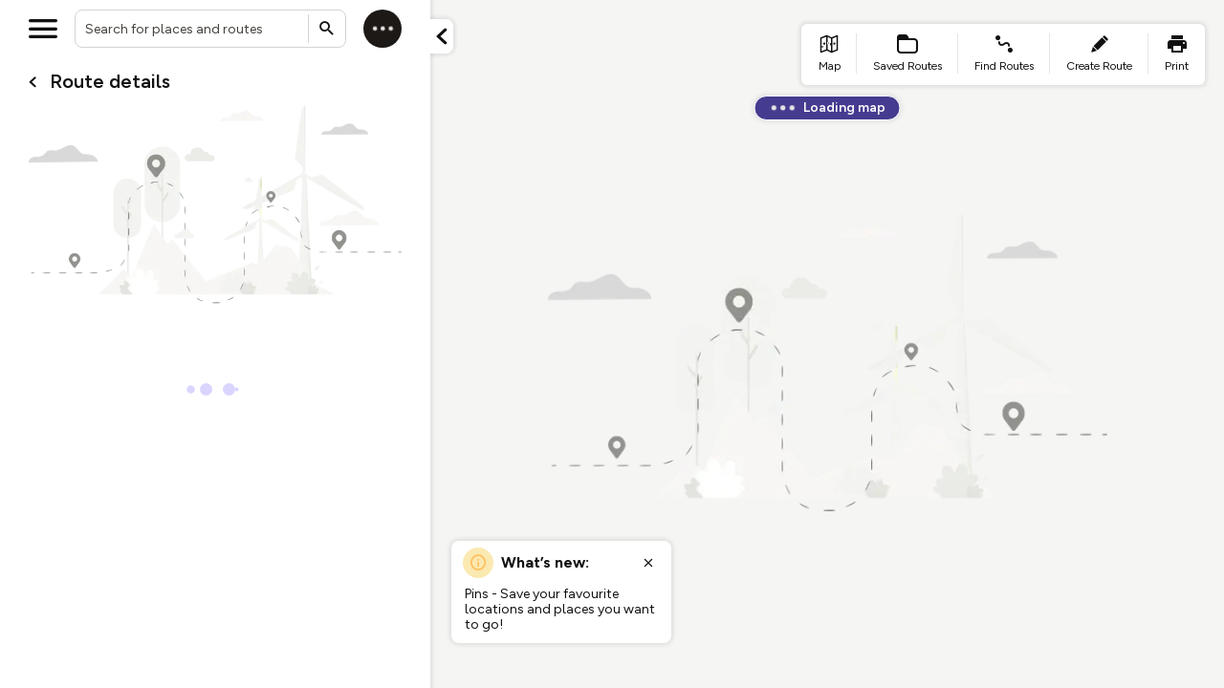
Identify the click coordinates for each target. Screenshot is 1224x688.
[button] (441, 36)
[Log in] (382, 29)
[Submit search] (327, 28)
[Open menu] (43, 29)
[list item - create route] (1099, 54)
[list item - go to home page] (829, 54)
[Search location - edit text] (210, 29)
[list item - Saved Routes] (907, 54)
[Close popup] (648, 563)
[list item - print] (1176, 54)
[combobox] (210, 29)
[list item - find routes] (1004, 54)
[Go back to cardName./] (32, 82)
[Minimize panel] (441, 36)
